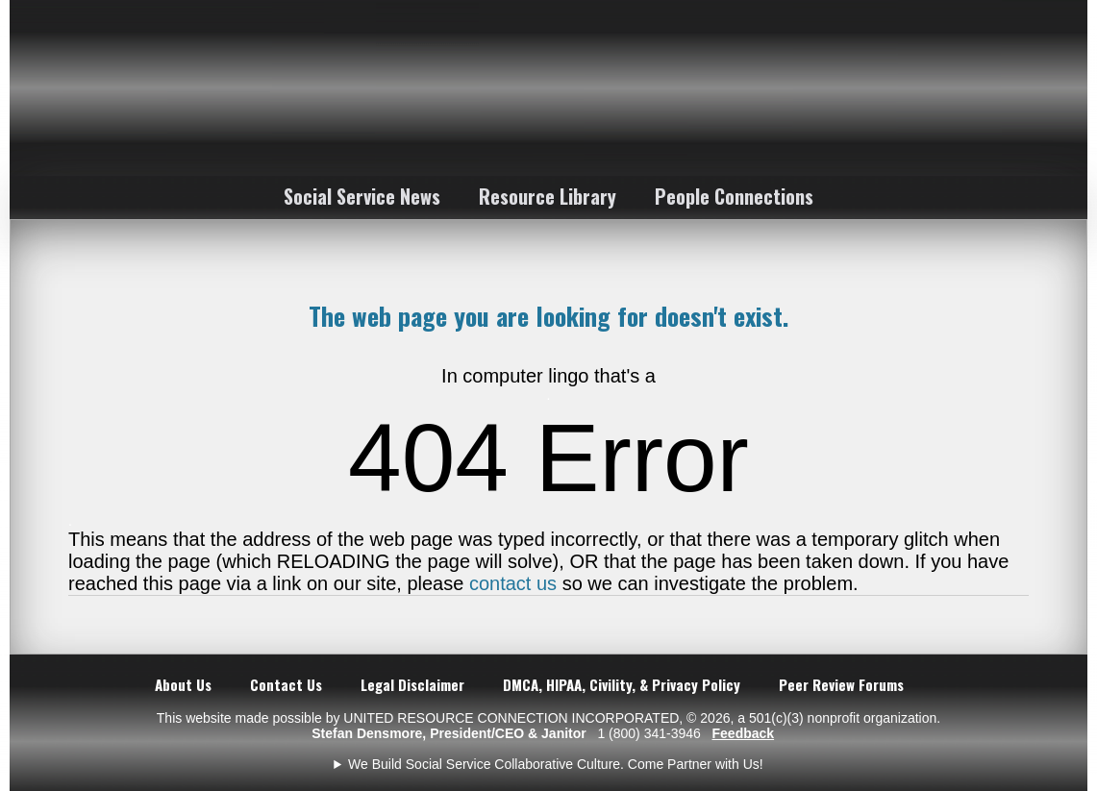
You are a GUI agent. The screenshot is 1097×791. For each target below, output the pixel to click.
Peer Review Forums (841, 684)
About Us (183, 684)
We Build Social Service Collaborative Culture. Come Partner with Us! (555, 764)
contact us (513, 583)
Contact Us (286, 684)
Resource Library (547, 196)
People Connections (734, 196)
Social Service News (362, 196)
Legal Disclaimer (412, 684)
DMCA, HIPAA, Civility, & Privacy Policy (621, 684)
